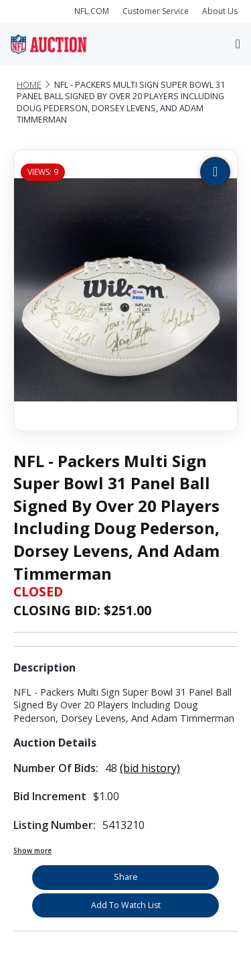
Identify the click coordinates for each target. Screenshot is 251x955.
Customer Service (155, 11)
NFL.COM (91, 11)
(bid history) (150, 768)
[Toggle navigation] (238, 44)
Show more (32, 850)
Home (29, 84)
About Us (220, 11)
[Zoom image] (215, 172)
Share (126, 877)
